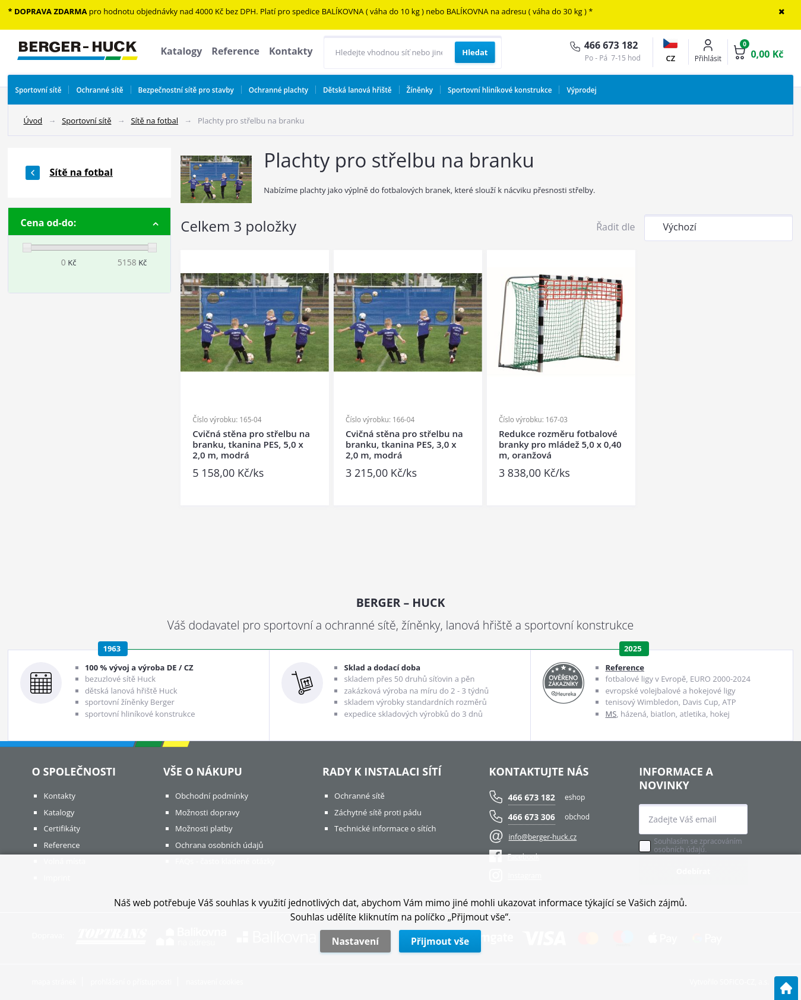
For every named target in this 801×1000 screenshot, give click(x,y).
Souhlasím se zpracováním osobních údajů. (698, 845)
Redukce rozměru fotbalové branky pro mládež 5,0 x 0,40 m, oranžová (560, 444)
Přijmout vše (440, 941)
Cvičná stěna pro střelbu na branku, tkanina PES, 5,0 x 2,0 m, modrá (251, 444)
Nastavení (355, 941)
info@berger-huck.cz (543, 837)
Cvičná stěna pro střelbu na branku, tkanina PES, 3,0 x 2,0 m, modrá (404, 444)
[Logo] (77, 52)
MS (610, 713)
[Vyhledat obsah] (475, 52)
